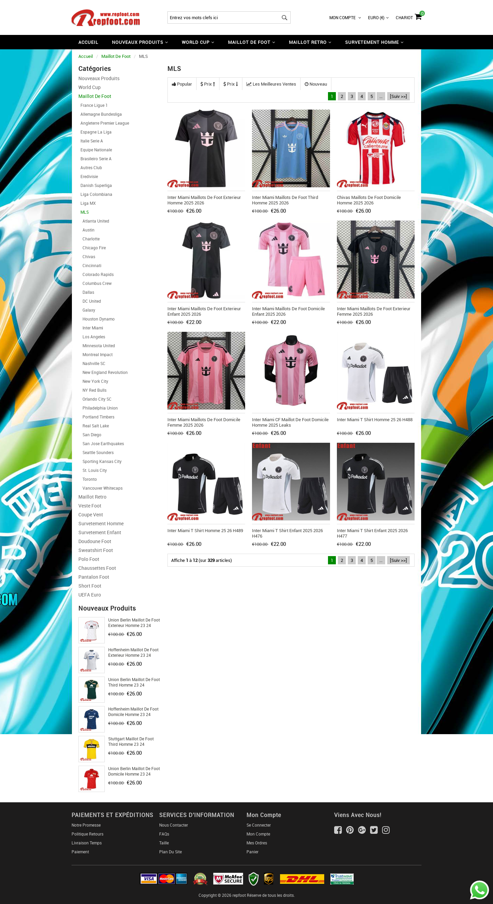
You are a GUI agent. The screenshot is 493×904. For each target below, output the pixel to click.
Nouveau (316, 84)
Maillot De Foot (115, 56)
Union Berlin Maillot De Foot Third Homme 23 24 (134, 682)
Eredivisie (88, 176)
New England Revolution (103, 372)
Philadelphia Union (98, 408)
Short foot (89, 585)
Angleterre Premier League (103, 123)
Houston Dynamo (96, 319)
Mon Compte (345, 17)
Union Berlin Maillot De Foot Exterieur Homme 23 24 (134, 622)
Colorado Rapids (96, 274)
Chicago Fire (92, 247)
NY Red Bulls (92, 390)
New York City (93, 381)
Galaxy (86, 310)
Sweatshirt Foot (95, 550)
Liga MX (87, 203)
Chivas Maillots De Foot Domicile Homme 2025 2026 (369, 200)
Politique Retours (87, 834)
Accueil (88, 42)
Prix (208, 84)
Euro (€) (378, 17)
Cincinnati (89, 265)
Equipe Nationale (95, 149)
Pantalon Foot (93, 577)
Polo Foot (88, 559)
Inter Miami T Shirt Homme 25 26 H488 (375, 419)
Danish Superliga (95, 185)
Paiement (80, 851)
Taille (164, 842)
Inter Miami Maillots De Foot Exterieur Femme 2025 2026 (373, 311)
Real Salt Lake (93, 425)
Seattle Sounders (96, 452)
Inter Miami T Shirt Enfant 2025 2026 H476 (287, 533)
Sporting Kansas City (100, 461)
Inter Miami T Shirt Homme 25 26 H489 (205, 530)
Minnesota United (96, 345)
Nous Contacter (173, 825)
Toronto (87, 479)
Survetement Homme (101, 523)
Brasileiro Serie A (95, 158)
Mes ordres (256, 842)
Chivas (86, 256)
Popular (182, 84)
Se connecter (258, 825)
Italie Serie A (90, 140)
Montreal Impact (95, 354)
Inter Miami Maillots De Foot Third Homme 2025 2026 (285, 200)
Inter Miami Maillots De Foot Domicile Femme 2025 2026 (203, 422)
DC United (89, 301)
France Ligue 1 (93, 105)
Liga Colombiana (95, 194)
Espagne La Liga (95, 132)
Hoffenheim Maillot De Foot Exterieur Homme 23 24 (133, 652)
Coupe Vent (90, 514)
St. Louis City (92, 470)
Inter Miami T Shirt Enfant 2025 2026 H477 (372, 533)
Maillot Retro (92, 496)
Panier (252, 851)
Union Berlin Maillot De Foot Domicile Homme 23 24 (134, 771)
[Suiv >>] (398, 96)
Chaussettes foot (97, 568)
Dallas (86, 292)
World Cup (89, 87)
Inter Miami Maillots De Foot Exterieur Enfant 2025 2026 (204, 311)
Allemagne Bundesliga (100, 114)
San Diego (89, 434)
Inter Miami (90, 327)
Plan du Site (170, 851)
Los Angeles (91, 336)
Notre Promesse (86, 825)
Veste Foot (89, 505)
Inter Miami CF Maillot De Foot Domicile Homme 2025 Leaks (290, 422)
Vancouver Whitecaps (100, 488)
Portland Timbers (96, 416)
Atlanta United (93, 221)
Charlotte (89, 238)
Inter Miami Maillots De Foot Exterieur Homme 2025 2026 (204, 200)
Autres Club (90, 167)
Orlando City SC (95, 399)
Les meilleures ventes (271, 84)
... (380, 96)
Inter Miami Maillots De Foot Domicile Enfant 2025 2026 (288, 311)
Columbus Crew (95, 283)
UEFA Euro (89, 594)
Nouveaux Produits (98, 78)
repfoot (239, 895)
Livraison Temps (87, 842)
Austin (86, 230)
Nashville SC (91, 363)
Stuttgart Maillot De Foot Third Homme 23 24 (131, 741)
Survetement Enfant (99, 532)
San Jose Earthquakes (101, 443)
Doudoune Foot (94, 541)
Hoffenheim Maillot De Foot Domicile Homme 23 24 (133, 711)
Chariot (408, 15)
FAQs (164, 834)
